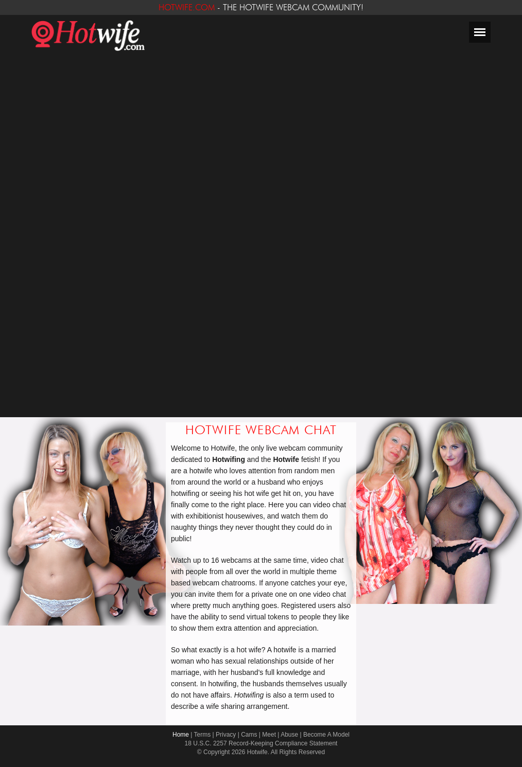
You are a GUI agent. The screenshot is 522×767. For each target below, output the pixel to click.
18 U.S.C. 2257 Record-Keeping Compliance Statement (261, 743)
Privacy (226, 734)
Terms (202, 734)
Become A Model (326, 734)
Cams (249, 734)
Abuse (289, 734)
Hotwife (257, 752)
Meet (269, 734)
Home (180, 734)
